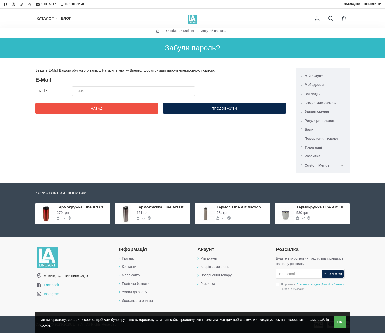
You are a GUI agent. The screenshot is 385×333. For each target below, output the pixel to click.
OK (340, 322)
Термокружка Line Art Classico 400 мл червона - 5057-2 (83, 207)
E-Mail (40, 91)
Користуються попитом (60, 193)
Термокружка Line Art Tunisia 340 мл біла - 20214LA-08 (322, 207)
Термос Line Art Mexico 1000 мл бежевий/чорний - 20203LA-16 (242, 207)
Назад (97, 108)
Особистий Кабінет (180, 31)
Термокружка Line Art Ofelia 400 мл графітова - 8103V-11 (162, 207)
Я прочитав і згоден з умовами (310, 286)
